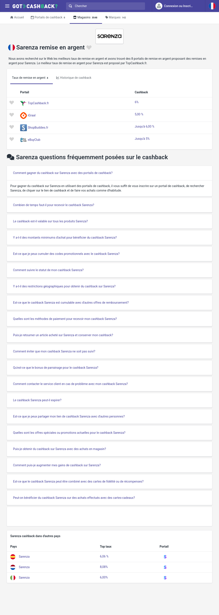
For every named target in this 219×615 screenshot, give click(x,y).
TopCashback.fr (38, 103)
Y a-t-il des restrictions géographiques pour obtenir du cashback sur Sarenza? (64, 286)
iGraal (32, 115)
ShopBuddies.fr (38, 127)
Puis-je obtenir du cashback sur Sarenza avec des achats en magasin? (59, 449)
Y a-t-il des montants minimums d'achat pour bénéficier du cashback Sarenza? (65, 237)
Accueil (17, 17)
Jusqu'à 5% (142, 138)
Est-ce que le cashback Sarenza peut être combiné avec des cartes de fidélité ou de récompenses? (78, 481)
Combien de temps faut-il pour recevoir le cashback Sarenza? (53, 205)
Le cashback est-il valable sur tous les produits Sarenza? (50, 221)
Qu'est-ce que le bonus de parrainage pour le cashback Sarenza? (55, 367)
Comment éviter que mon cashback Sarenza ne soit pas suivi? (54, 351)
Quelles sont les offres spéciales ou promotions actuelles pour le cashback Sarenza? (69, 432)
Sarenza (24, 556)
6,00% (104, 577)
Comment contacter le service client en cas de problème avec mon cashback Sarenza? (70, 384)
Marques (116, 18)
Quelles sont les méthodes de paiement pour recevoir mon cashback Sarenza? (65, 319)
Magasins (86, 18)
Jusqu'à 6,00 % (144, 126)
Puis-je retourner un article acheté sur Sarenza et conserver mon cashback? (63, 335)
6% (137, 102)
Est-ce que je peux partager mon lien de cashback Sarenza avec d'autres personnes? (69, 416)
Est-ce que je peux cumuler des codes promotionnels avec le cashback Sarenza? (66, 254)
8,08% (104, 567)
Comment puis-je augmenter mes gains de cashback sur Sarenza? (57, 465)
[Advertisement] (109, 516)
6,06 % (104, 556)
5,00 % (139, 114)
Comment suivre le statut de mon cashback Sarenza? (48, 270)
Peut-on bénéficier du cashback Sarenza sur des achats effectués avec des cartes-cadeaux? (74, 497)
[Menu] (7, 6)
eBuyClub (34, 139)
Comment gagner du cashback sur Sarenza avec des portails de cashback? (62, 173)
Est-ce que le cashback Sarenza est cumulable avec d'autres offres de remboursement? (71, 302)
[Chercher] (107, 6)
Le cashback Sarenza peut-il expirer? (37, 400)
